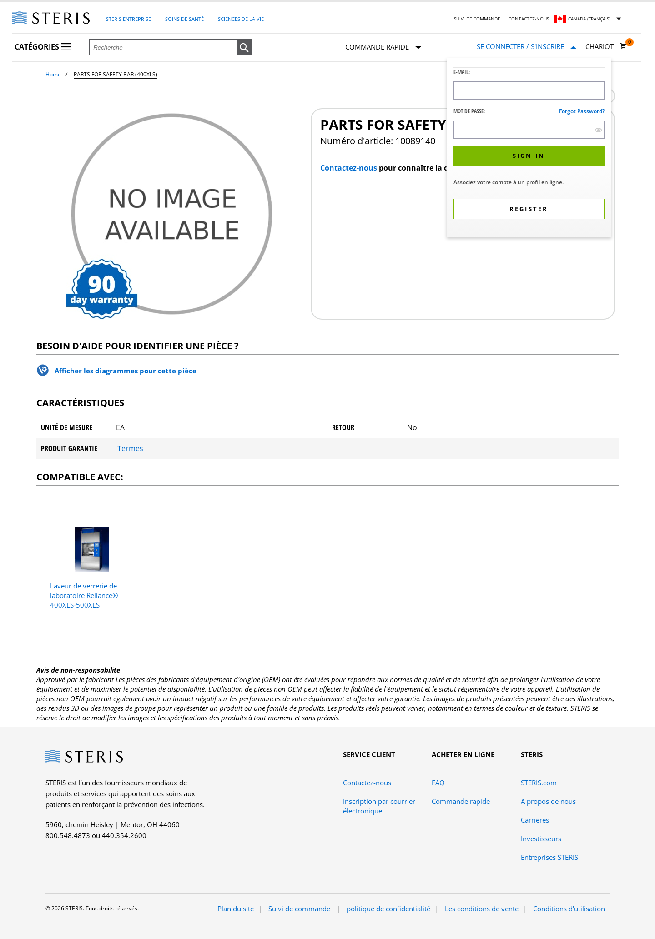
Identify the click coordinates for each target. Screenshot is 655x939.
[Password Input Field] (529, 130)
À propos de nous (548, 801)
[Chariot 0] (606, 46)
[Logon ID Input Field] (529, 90)
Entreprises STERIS (549, 857)
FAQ (438, 782)
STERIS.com (539, 782)
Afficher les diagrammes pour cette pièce (125, 370)
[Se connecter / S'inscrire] (526, 46)
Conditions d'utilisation (569, 908)
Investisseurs (541, 838)
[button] (244, 47)
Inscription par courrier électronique (379, 806)
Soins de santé (184, 18)
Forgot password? (582, 111)
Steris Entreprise (128, 18)
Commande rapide (383, 47)
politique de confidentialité (388, 908)
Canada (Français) (589, 18)
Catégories (43, 47)
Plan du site (235, 908)
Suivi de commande (477, 18)
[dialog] (529, 149)
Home (53, 74)
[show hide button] (598, 129)
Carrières (535, 819)
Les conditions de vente (482, 908)
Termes (130, 448)
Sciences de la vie (241, 18)
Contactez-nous (529, 18)
